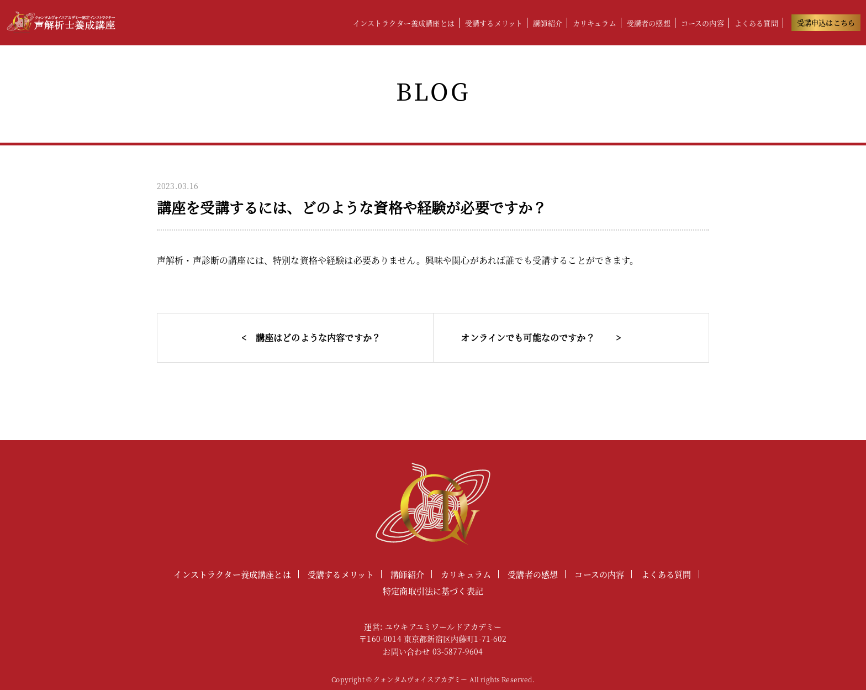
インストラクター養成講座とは (404, 23)
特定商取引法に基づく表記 (433, 591)
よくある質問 (756, 23)
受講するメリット (493, 23)
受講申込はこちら (826, 22)
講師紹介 (547, 23)
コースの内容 (702, 23)
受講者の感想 (648, 23)
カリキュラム (594, 23)
